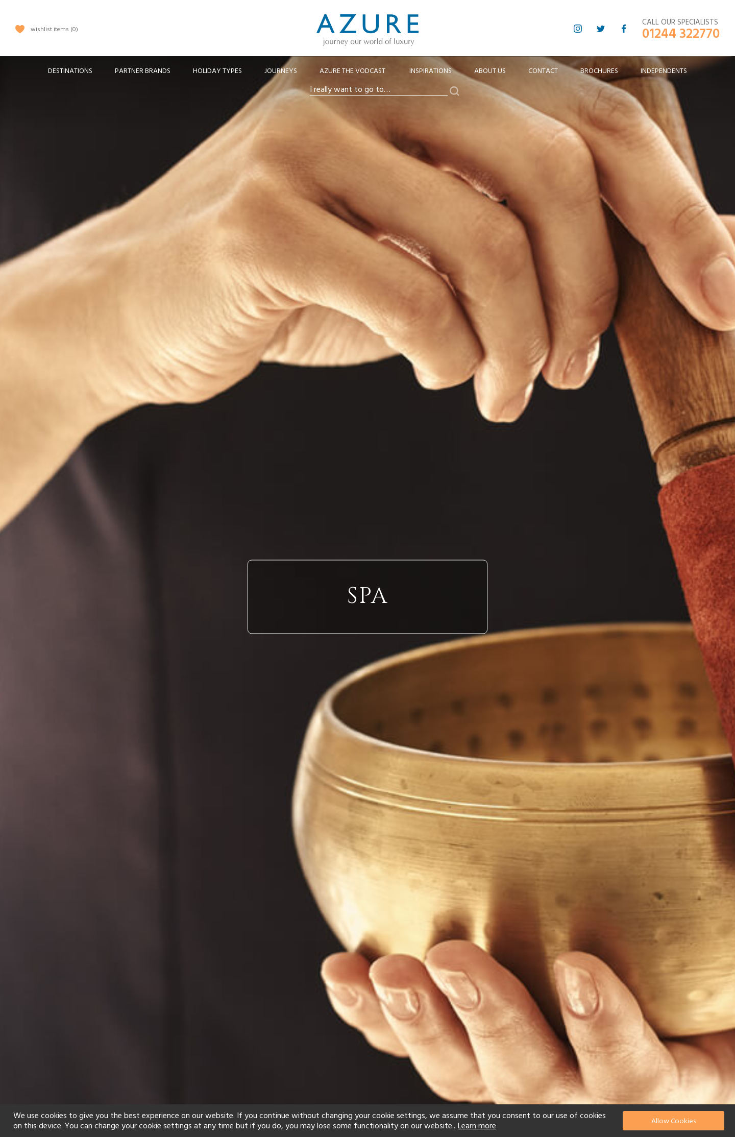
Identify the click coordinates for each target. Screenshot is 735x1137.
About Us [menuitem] (490, 71)
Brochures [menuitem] (599, 71)
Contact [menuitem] (543, 71)
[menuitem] (70, 71)
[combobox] (379, 90)
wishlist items (54, 29)
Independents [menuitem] (664, 71)
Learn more (477, 1125)
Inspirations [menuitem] (430, 71)
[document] (369, 1120)
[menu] (367, 74)
